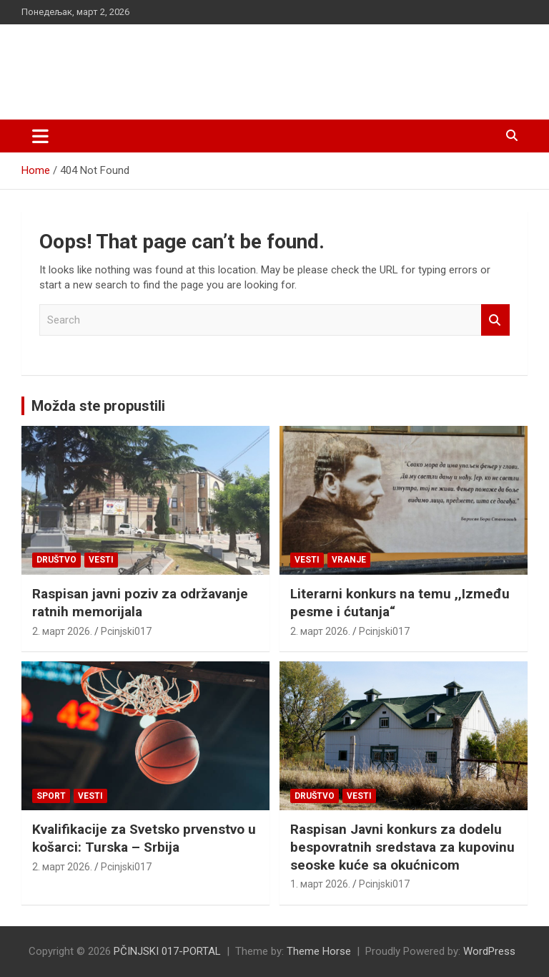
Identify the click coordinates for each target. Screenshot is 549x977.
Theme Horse (319, 951)
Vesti (101, 560)
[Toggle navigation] (40, 136)
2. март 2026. (62, 631)
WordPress (489, 951)
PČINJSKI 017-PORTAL (171, 64)
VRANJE (349, 560)
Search (495, 320)
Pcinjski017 (126, 631)
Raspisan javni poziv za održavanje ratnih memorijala (140, 602)
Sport (51, 796)
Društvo (56, 560)
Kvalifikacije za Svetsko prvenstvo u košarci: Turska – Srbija (144, 838)
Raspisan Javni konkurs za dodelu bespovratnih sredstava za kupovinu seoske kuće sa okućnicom (402, 847)
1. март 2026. (320, 884)
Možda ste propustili (98, 405)
